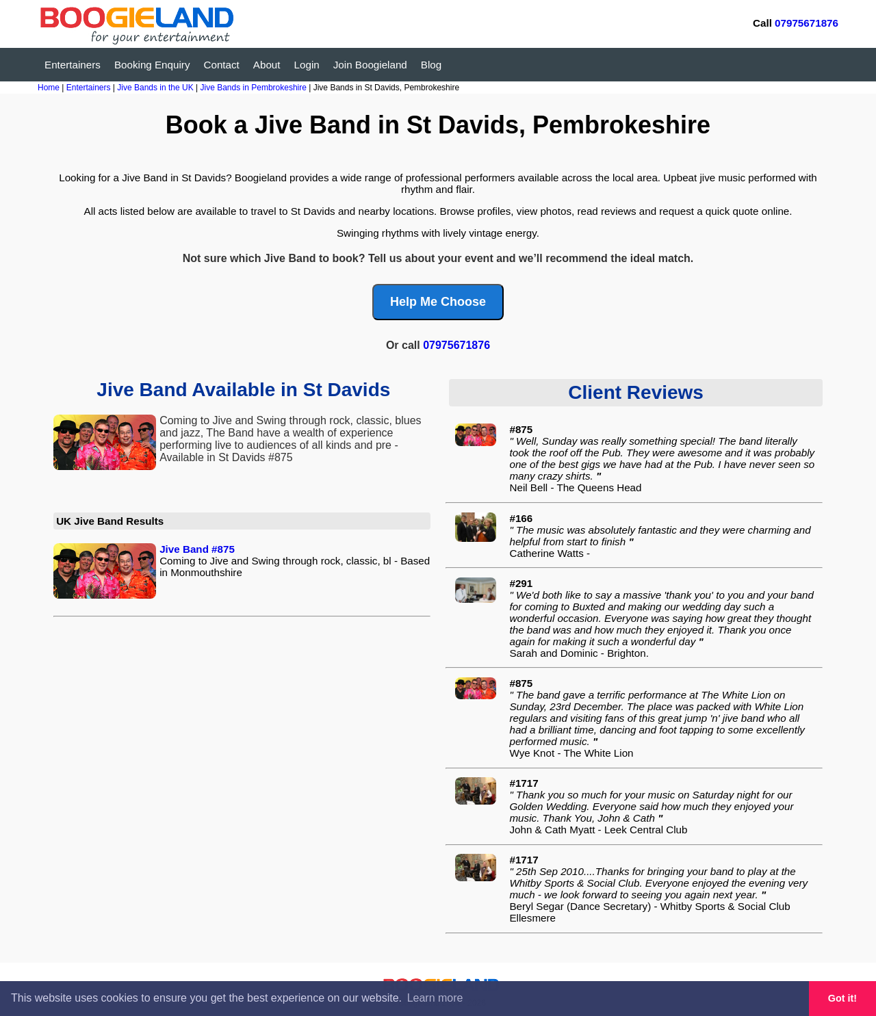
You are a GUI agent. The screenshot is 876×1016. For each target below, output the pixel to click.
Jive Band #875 (197, 549)
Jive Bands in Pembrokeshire (255, 87)
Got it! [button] (842, 998)
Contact (222, 64)
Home (49, 87)
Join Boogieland (370, 64)
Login (307, 64)
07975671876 (806, 23)
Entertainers (72, 64)
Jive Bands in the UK (156, 87)
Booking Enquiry (152, 64)
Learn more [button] (435, 998)
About (267, 64)
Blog (431, 64)
